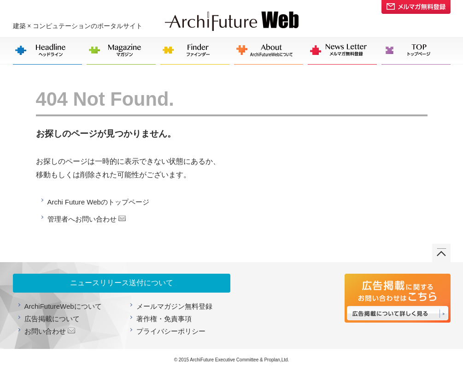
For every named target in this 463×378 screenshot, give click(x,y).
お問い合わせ (45, 331)
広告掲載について (52, 319)
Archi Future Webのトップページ (98, 202)
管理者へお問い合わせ (82, 219)
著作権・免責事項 (164, 319)
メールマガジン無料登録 (174, 306)
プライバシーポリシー (170, 331)
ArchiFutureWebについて (63, 306)
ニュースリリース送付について (121, 283)
